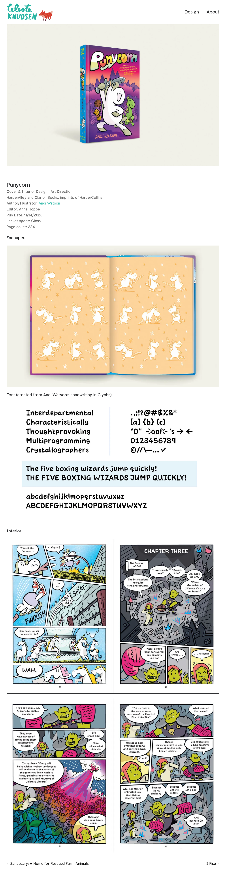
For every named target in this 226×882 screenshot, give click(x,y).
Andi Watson (49, 203)
